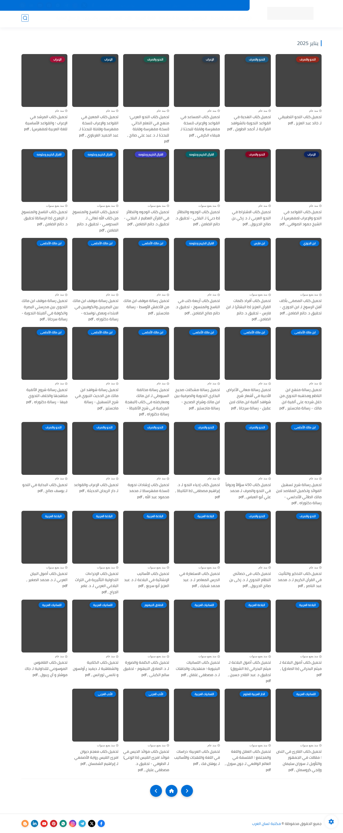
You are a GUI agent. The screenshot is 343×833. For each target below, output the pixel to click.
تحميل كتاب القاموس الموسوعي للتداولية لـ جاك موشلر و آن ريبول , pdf (46, 668)
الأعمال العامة (66, 19)
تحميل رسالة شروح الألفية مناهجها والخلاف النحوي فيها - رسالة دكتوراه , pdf (46, 396)
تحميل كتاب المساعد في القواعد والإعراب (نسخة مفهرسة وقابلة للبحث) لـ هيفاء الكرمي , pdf (200, 126)
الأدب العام (121, 19)
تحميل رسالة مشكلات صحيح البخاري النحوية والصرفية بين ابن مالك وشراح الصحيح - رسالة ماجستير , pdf (197, 399)
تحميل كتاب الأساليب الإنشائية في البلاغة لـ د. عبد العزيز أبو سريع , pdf (146, 580)
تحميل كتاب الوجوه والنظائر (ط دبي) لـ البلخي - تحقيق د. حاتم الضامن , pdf (197, 218)
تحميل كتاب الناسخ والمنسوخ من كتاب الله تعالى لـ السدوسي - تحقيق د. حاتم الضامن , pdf (95, 221)
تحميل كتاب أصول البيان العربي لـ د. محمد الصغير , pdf (46, 580)
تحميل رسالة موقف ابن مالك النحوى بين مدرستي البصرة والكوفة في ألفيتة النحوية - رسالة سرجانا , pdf (44, 310)
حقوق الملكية (171, 5)
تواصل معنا (127, 5)
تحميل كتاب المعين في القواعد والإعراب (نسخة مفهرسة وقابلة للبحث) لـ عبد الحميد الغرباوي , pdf (98, 126)
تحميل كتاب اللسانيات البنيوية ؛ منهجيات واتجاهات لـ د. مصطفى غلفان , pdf (198, 668)
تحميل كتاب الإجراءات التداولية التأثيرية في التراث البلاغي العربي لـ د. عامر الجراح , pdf (96, 583)
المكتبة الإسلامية (172, 19)
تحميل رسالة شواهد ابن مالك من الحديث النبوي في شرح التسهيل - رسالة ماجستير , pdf (96, 399)
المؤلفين (198, 19)
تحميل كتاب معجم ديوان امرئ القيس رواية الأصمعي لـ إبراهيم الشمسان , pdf (96, 757)
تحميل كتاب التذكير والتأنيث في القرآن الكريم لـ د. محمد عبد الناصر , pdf (300, 580)
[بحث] (25, 19)
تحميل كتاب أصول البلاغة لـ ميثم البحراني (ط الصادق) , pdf (300, 668)
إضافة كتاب (106, 5)
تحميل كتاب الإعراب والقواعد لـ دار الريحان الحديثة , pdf (96, 488)
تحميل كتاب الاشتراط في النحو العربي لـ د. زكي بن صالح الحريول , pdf (251, 218)
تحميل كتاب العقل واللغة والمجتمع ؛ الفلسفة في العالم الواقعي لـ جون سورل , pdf (248, 760)
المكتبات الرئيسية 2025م (203, 5)
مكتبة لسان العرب (266, 823)
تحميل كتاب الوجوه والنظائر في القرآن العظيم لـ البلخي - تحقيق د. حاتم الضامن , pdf (146, 218)
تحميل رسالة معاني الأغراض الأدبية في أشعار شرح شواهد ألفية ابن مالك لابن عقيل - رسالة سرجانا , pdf (249, 399)
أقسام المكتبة (221, 19)
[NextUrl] (156, 791)
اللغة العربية (144, 19)
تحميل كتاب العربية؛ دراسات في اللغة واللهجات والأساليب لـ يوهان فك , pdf (197, 757)
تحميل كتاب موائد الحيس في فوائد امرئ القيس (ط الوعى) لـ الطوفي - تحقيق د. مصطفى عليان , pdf (146, 760)
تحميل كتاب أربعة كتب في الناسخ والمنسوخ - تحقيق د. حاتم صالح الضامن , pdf (198, 307)
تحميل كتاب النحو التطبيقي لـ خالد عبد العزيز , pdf (300, 120)
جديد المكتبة (235, 5)
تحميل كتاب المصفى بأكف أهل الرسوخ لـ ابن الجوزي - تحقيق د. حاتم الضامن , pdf (300, 307)
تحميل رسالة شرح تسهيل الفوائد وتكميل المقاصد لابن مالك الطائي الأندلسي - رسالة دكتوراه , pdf (299, 494)
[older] (187, 791)
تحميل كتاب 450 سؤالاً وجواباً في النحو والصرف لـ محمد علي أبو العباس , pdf (248, 491)
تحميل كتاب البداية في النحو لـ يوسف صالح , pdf (44, 488)
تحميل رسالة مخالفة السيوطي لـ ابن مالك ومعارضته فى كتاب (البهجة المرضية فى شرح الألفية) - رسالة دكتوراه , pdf (147, 402)
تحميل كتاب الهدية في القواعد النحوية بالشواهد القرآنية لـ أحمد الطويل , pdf (249, 123)
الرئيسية (243, 19)
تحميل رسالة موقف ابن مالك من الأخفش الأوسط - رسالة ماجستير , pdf (146, 307)
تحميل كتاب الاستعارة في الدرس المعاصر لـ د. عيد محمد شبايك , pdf (199, 580)
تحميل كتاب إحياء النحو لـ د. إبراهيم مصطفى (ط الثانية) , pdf (197, 491)
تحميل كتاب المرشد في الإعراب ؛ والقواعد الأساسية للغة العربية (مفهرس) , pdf (45, 123)
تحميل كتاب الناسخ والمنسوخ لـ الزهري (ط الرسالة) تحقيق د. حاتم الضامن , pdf (44, 218)
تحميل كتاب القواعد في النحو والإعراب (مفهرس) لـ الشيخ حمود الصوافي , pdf (301, 218)
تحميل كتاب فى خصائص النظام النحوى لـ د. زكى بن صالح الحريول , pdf (250, 580)
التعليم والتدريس (95, 19)
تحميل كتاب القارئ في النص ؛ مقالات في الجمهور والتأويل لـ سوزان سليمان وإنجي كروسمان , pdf (299, 760)
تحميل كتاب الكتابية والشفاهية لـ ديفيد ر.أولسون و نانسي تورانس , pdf (95, 668)
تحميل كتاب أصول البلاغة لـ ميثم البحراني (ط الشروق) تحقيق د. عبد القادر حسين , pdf (249, 671)
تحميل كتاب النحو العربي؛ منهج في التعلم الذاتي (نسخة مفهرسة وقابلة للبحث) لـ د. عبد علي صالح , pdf (148, 129)
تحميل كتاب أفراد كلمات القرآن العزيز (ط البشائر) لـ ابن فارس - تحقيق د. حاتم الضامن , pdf (248, 310)
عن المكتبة (148, 5)
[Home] (171, 791)
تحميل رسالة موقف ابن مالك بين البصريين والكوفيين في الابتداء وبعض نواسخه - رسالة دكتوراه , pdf (95, 310)
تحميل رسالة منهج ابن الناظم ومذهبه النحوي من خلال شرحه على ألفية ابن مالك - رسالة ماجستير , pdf (300, 399)
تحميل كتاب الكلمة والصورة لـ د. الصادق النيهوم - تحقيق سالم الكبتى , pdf (146, 668)
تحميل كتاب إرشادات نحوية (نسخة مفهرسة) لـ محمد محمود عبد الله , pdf (148, 491)
